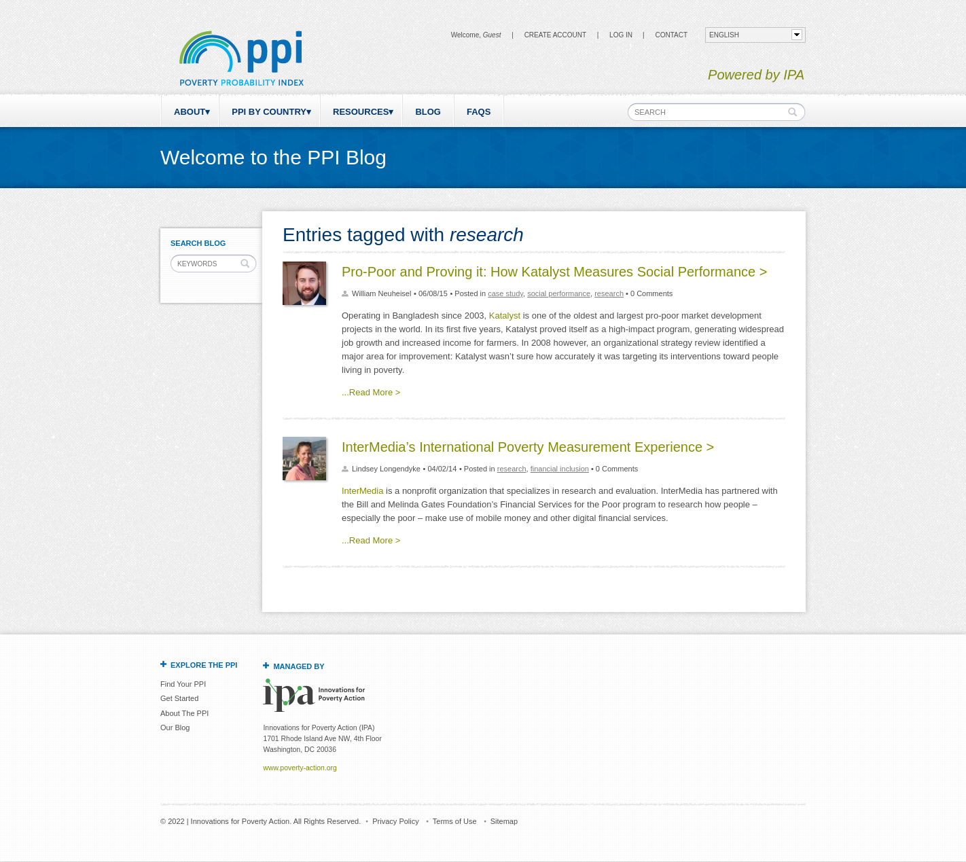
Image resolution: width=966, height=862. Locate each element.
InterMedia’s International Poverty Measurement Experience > (528, 446)
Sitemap (504, 821)
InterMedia (362, 491)
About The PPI (184, 713)
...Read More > (371, 392)
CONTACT (671, 35)
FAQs (478, 112)
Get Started (179, 698)
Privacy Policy (395, 821)
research (609, 293)
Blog (428, 112)
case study (505, 293)
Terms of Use (455, 821)
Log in (620, 35)
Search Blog (198, 243)
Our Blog (175, 727)
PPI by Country (269, 112)
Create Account (555, 35)
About (189, 112)
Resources (361, 112)
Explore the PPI (204, 665)
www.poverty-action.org (299, 768)
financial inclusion (560, 469)
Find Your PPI (183, 684)
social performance (558, 293)
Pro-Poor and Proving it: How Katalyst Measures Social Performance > (554, 271)
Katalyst (504, 315)
